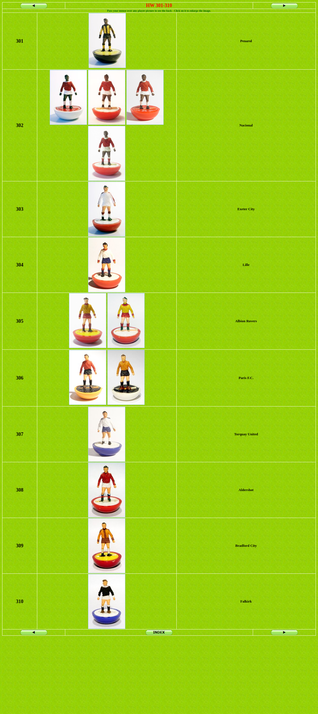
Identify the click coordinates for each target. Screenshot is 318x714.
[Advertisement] (159, 674)
